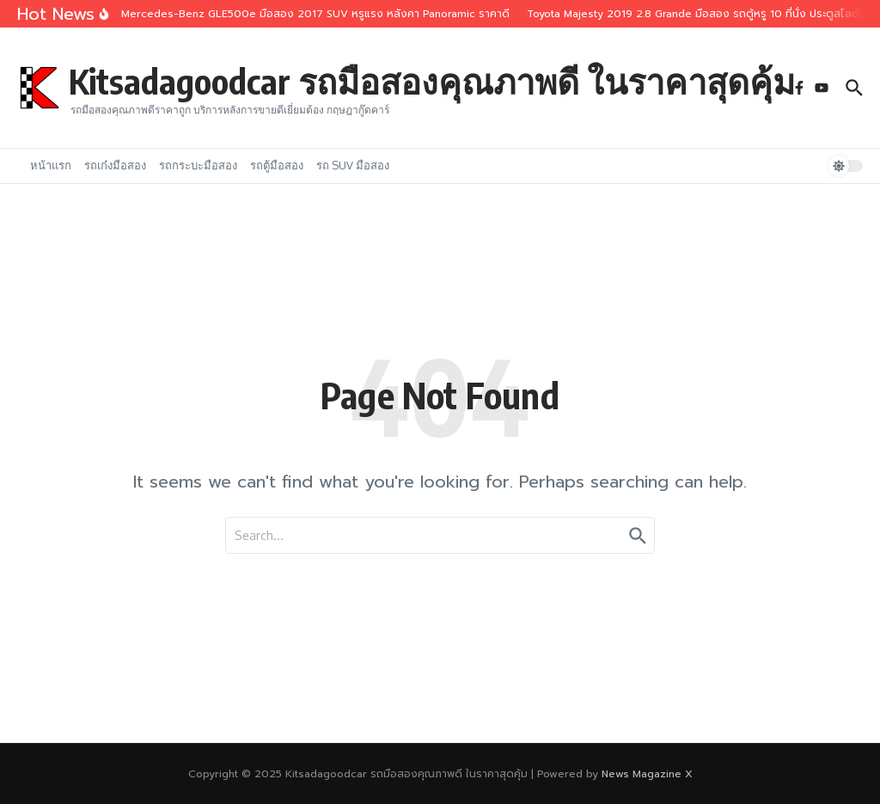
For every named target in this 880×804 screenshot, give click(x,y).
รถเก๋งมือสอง (115, 165)
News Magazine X (647, 774)
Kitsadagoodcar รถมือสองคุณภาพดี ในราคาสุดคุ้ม (432, 80)
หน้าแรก (50, 165)
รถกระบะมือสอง (198, 165)
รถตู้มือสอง (276, 165)
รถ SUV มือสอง (352, 165)
